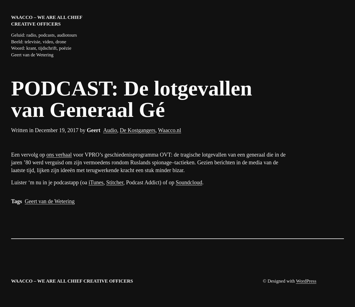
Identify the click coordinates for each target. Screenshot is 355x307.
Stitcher (114, 182)
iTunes (95, 182)
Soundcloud (189, 182)
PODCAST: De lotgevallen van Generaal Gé (131, 99)
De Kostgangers (137, 130)
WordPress (306, 281)
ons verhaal (59, 155)
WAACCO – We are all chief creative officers (72, 281)
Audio (110, 130)
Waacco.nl (169, 130)
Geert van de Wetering (50, 201)
